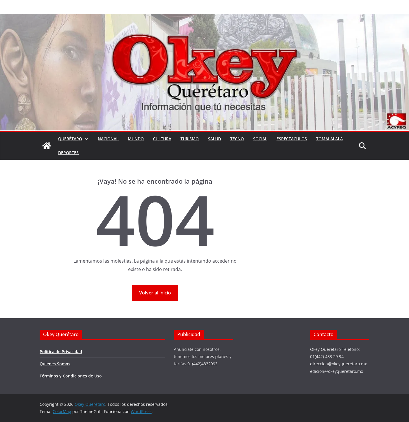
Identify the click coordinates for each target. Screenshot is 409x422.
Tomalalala (329, 138)
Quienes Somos (55, 363)
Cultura (162, 138)
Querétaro (70, 138)
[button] (85, 139)
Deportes (68, 152)
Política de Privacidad (61, 351)
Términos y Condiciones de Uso (71, 376)
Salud (214, 138)
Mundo (136, 138)
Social (260, 138)
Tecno (237, 138)
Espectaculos (292, 138)
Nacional (108, 138)
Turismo (189, 138)
